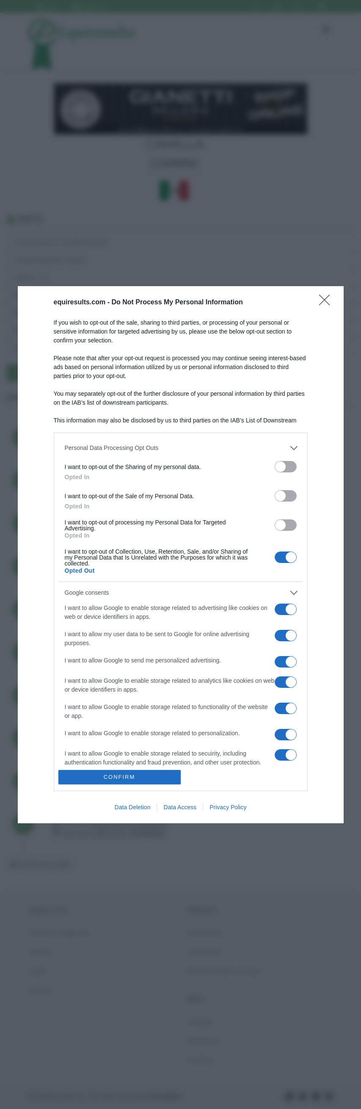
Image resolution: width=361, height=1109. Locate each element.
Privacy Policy (227, 807)
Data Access (179, 807)
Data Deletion (133, 807)
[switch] (286, 466)
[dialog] (181, 554)
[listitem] (181, 448)
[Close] (327, 303)
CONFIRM (119, 777)
